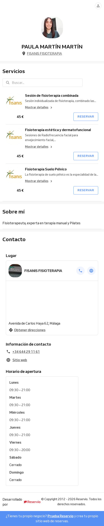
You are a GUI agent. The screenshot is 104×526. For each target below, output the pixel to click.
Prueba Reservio (61, 516)
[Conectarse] (98, 5)
